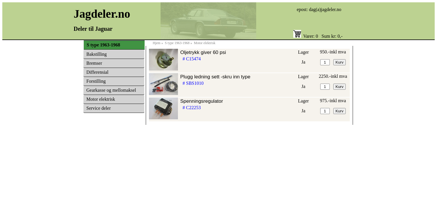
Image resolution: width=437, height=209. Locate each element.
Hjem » (158, 43)
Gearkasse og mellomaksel (111, 90)
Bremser (94, 63)
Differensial (97, 72)
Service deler (98, 108)
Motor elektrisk (100, 99)
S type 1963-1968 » (179, 43)
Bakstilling (96, 54)
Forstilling (96, 81)
